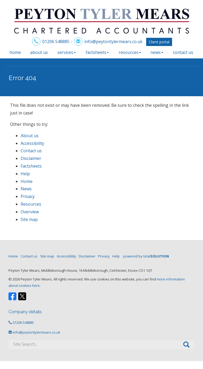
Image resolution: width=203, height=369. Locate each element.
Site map (29, 219)
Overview (30, 212)
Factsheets (97, 52)
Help (25, 174)
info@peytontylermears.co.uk (113, 41)
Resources (130, 52)
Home (15, 52)
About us (39, 52)
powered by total (146, 256)
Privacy (28, 196)
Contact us (183, 52)
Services (66, 52)
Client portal (159, 41)
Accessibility (32, 143)
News (156, 52)
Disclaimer (31, 158)
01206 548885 (56, 41)
